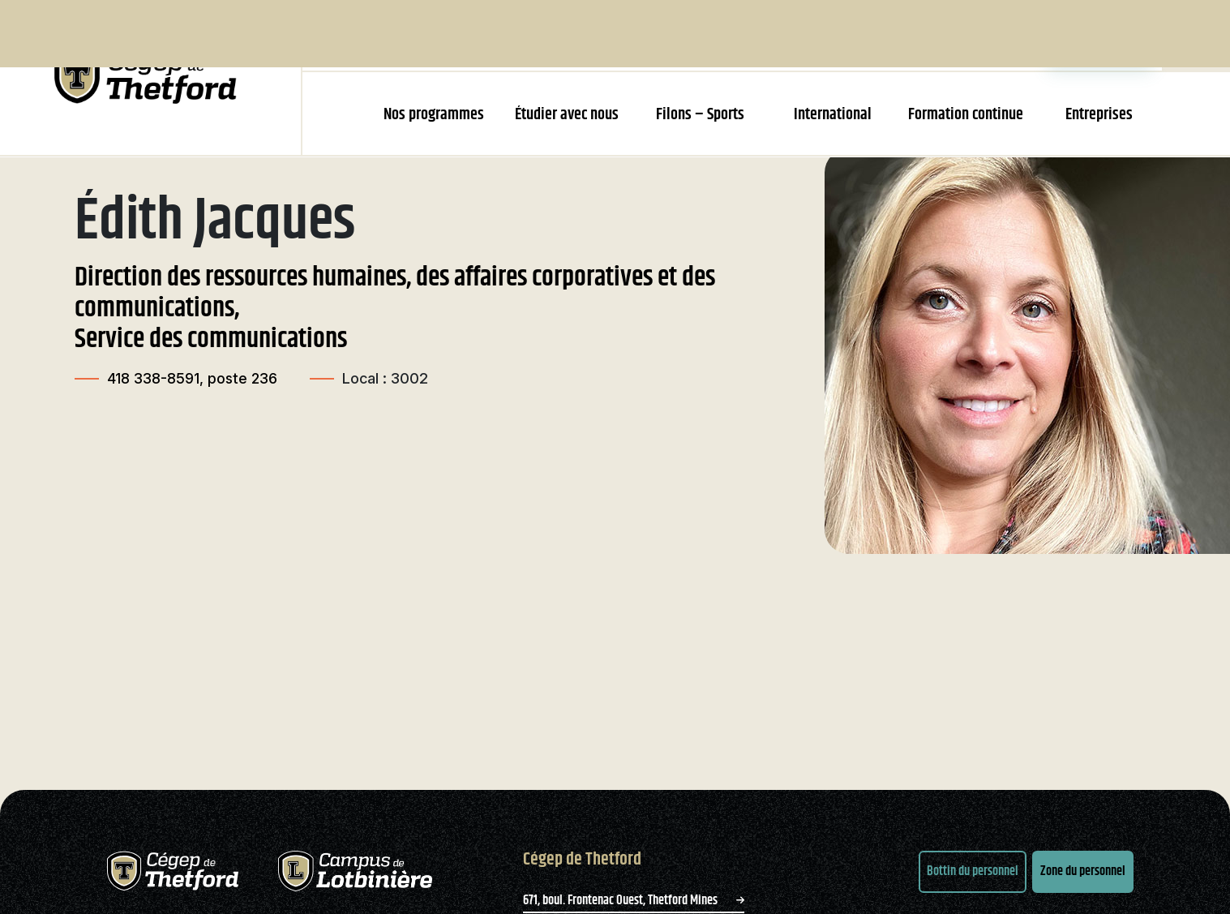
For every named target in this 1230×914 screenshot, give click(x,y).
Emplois (746, 34)
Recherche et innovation (642, 34)
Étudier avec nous (567, 115)
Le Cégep (537, 34)
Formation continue (965, 115)
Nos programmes (434, 115)
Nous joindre (910, 34)
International (833, 115)
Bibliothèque (823, 34)
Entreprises (1099, 115)
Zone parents (998, 34)
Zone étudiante (1100, 34)
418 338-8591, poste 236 (193, 407)
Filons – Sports (700, 115)
